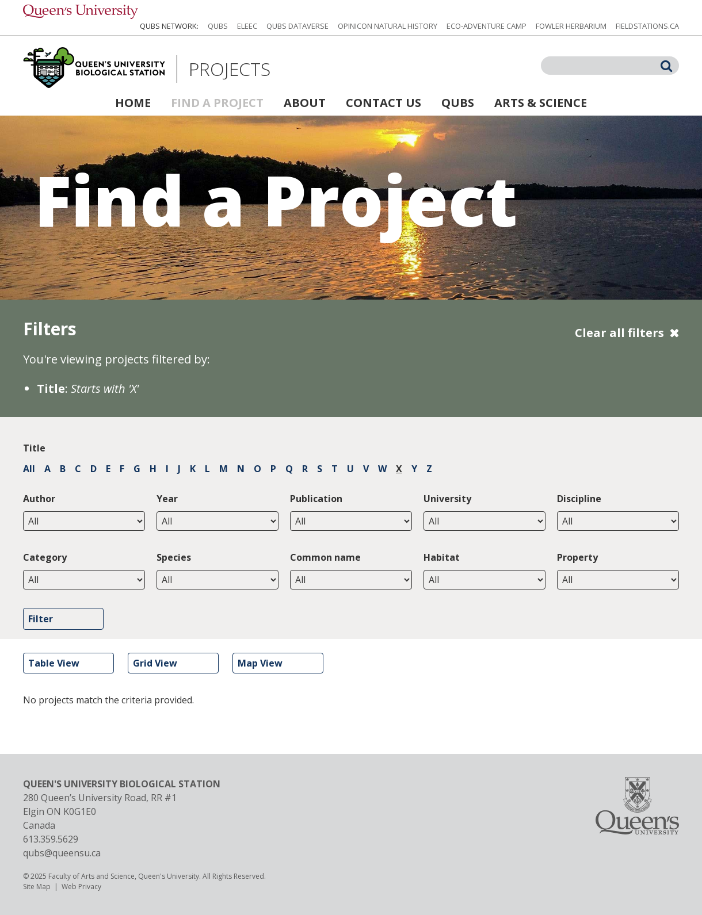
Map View (260, 663)
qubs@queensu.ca (62, 853)
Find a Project (217, 102)
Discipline (579, 498)
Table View (53, 663)
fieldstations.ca (647, 25)
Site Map (37, 886)
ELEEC (247, 25)
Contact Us (383, 102)
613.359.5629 (50, 839)
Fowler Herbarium (571, 25)
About (305, 102)
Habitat (442, 557)
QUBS (218, 25)
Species (174, 557)
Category (45, 557)
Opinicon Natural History (387, 25)
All (29, 468)
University (447, 498)
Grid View (155, 663)
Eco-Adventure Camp (486, 25)
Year (167, 498)
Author (39, 498)
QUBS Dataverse (297, 25)
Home (133, 102)
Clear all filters (619, 332)
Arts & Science (540, 102)
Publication (316, 498)
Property (577, 557)
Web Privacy (81, 886)
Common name (325, 557)
